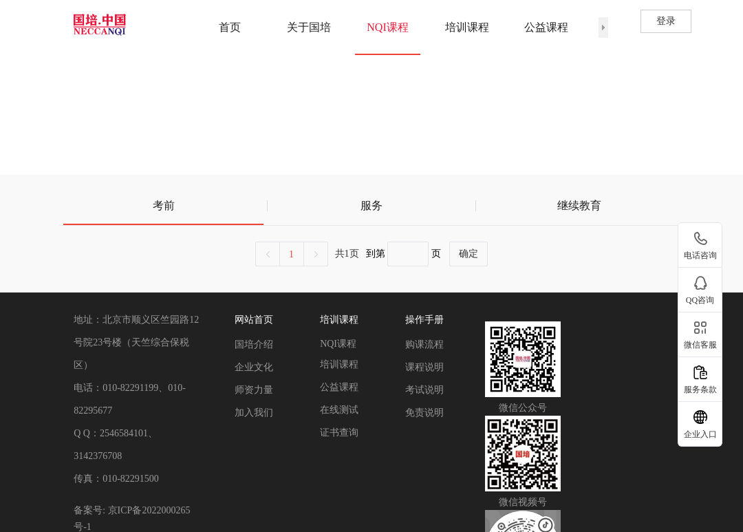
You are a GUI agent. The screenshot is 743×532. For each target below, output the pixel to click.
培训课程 (467, 27)
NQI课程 (387, 27)
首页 (230, 27)
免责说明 (424, 412)
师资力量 (254, 390)
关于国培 (309, 27)
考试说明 (424, 390)
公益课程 (546, 27)
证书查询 (339, 432)
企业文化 (254, 367)
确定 (468, 253)
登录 (666, 21)
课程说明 (424, 367)
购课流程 (424, 344)
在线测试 (339, 410)
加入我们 (254, 412)
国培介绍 (254, 344)
